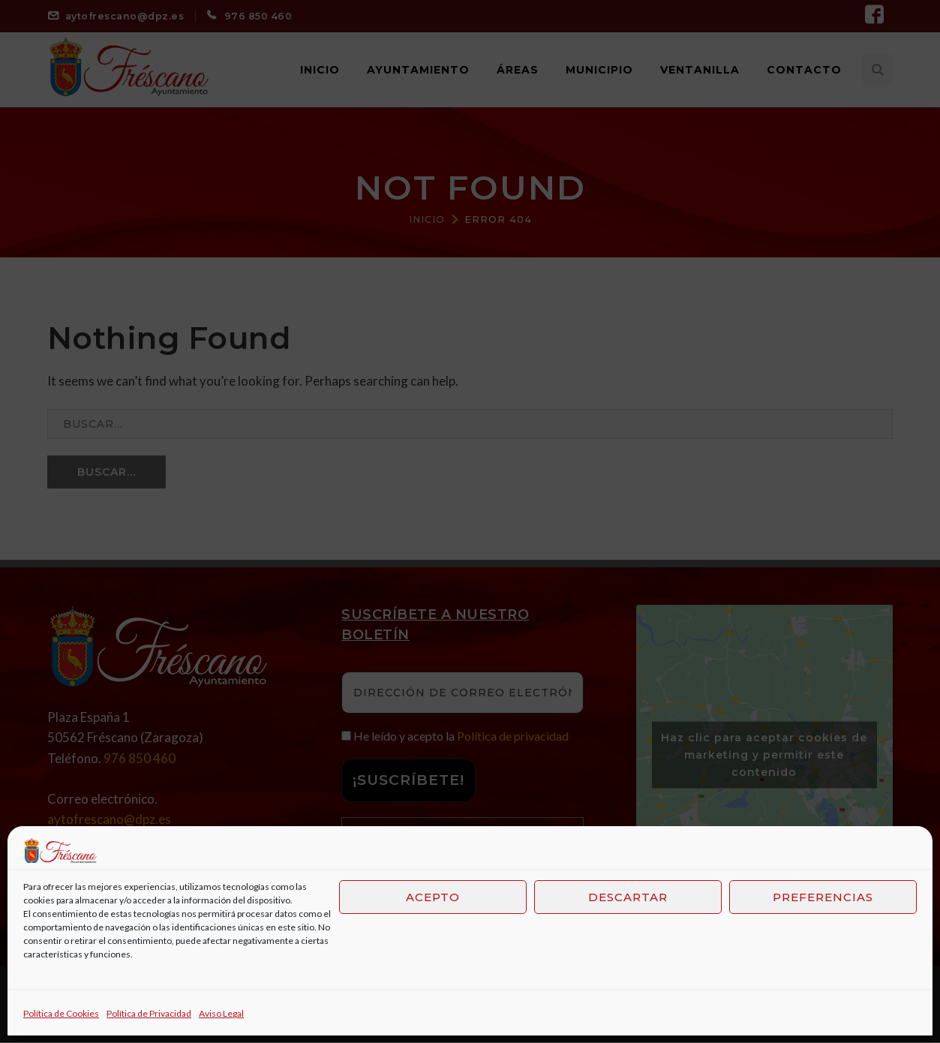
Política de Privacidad (149, 1013)
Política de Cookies (61, 1013)
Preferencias (823, 897)
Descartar (628, 897)
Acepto (433, 897)
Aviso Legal (221, 1013)
